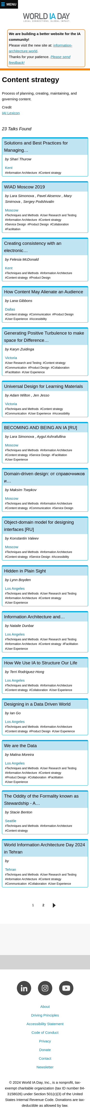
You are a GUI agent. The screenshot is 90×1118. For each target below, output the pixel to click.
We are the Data (45, 763)
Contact (45, 1058)
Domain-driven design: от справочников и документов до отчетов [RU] (45, 490)
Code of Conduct (45, 1032)
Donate (45, 1050)
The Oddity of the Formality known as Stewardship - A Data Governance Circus (45, 813)
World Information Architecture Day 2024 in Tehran (45, 863)
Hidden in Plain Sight (45, 586)
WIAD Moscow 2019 (45, 207)
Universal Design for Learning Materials (45, 399)
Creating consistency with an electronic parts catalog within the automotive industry (45, 260)
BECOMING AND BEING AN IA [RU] (45, 443)
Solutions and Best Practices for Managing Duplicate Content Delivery (45, 157)
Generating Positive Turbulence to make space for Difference (45, 352)
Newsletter (45, 1067)
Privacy (45, 1041)
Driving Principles (45, 1015)
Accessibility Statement (44, 1024)
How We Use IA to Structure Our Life (45, 675)
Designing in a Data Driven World (45, 717)
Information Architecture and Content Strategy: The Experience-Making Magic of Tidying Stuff (45, 632)
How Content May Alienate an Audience (45, 304)
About (45, 1006)
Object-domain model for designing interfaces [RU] (45, 539)
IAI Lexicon (11, 113)
